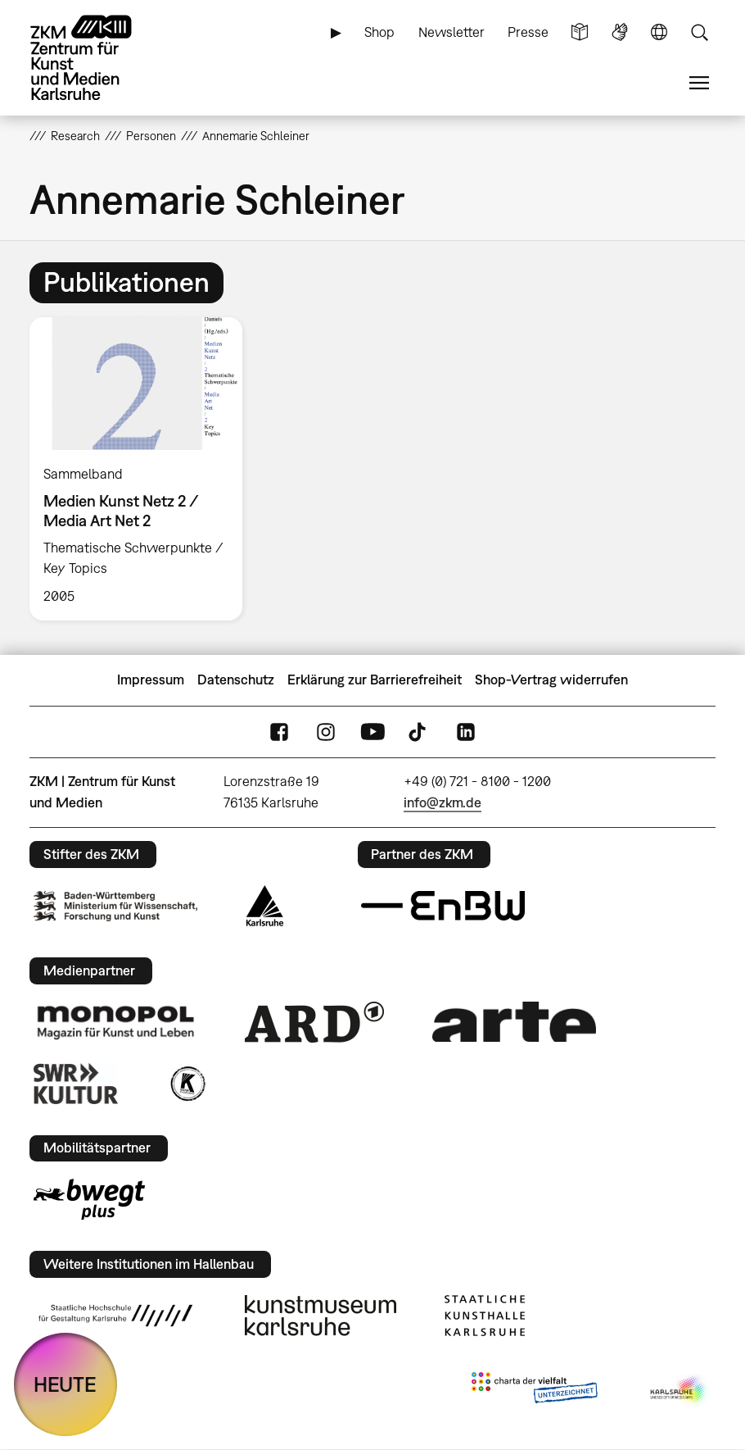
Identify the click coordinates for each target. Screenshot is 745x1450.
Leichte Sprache (579, 32)
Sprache (659, 32)
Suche (699, 32)
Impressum (150, 679)
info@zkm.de (442, 802)
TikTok (419, 731)
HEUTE (65, 1384)
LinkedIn (465, 731)
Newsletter (451, 32)
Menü (699, 83)
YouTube (372, 731)
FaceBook (279, 731)
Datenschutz (235, 679)
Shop (379, 32)
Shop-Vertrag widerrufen (551, 679)
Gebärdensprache (619, 32)
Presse (528, 32)
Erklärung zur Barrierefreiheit (374, 679)
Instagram (325, 731)
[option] (142, 468)
